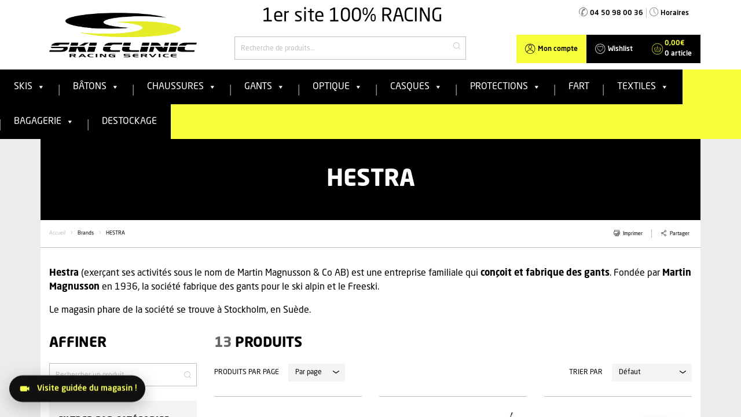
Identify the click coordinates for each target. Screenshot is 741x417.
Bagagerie (44, 121)
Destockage (129, 121)
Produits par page (246, 372)
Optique (337, 87)
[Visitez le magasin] (77, 388)
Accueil (57, 233)
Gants (264, 87)
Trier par (586, 372)
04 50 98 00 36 (616, 13)
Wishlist (620, 49)
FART (578, 87)
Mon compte (558, 49)
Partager (679, 233)
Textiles (643, 87)
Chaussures (182, 87)
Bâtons (96, 87)
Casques (416, 87)
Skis (29, 87)
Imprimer (633, 233)
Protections (505, 87)
